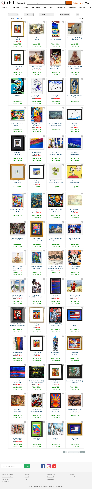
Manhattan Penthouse (55, 154)
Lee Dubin (17, 409)
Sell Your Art (5, 479)
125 (78, 452)
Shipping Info (50, 477)
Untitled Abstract (36, 97)
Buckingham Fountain (55, 240)
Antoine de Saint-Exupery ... (55, 181)
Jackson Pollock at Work (55, 268)
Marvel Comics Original (55, 124)
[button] (4, 7)
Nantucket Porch (17, 297)
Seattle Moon (74, 154)
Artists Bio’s (73, 477)
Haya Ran (55, 438)
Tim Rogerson (36, 409)
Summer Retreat (74, 297)
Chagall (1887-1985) (36, 267)
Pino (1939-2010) (36, 66)
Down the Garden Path (17, 240)
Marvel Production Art (55, 125)
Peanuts (74, 181)
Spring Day (17, 125)
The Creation (74, 383)
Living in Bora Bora (55, 40)
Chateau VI (74, 211)
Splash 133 (17, 440)
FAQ (26, 479)
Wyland (36, 95)
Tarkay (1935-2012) (36, 124)
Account (27, 474)
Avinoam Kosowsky (36, 38)
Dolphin (74, 125)
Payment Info (51, 474)
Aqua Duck (17, 97)
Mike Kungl (17, 95)
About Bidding (5, 481)
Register (75, 3)
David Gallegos (74, 152)
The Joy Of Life (74, 240)
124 (74, 452)
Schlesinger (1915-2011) (74, 38)
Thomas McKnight (17, 295)
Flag (74, 325)
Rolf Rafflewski (74, 209)
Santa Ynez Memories (36, 383)
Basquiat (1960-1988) (55, 324)
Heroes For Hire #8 (55, 68)
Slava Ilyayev (74, 352)
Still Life (17, 211)
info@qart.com (21, 3)
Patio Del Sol (74, 40)
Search (68, 3)
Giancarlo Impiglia (74, 238)
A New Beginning (36, 240)
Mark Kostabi (17, 324)
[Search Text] (46, 2)
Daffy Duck (17, 183)
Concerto (74, 411)
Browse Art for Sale (7, 477)
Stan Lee (36, 295)
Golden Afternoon (17, 268)
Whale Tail (17, 383)
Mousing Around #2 (36, 411)
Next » (82, 452)
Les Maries (36, 268)
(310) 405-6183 (21, 2)
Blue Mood (36, 125)
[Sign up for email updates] (12, 466)
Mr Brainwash (55, 352)
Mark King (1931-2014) (74, 409)
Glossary (72, 474)
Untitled (17, 40)
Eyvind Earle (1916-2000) (36, 381)
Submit (27, 466)
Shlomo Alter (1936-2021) (17, 124)
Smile (55, 354)
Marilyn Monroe (74, 68)
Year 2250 (36, 440)
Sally (74, 97)
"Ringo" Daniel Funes (55, 267)
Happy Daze (74, 268)
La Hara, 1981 (55, 325)
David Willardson (75, 267)
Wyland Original (36, 152)
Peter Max (17, 152)
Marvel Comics (55, 66)
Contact (27, 477)
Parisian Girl (36, 68)
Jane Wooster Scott (17, 238)
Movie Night (17, 411)
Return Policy (51, 479)
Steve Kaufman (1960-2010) (74, 381)
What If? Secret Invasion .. (36, 297)
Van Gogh (56, 211)
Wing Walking (74, 183)
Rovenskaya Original (55, 209)
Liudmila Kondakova (55, 238)
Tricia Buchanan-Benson (74, 95)
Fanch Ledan (55, 38)
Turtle (55, 97)
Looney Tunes (17, 181)
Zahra (36, 209)
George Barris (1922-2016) (74, 66)
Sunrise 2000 (55, 411)
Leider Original (17, 38)
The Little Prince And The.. (55, 183)
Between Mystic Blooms (17, 325)
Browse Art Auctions (7, 474)
